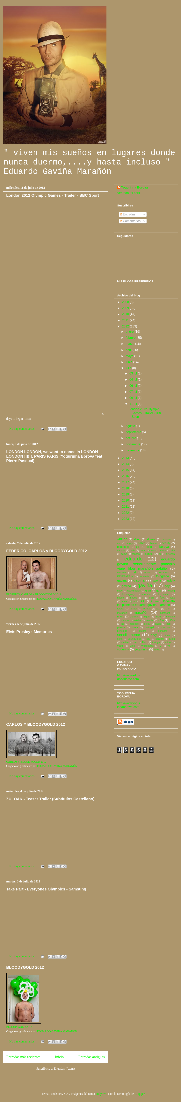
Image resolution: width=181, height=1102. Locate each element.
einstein (121, 572)
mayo (130, 356)
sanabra (162, 630)
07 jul (133, 391)
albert (137, 539)
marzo (130, 343)
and (119, 543)
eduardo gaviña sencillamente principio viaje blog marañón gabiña (146, 564)
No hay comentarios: (22, 428)
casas (152, 550)
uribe (167, 642)
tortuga (156, 642)
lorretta (147, 608)
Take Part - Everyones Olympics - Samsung (46, 889)
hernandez (164, 594)
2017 (126, 482)
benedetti (123, 546)
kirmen (155, 601)
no (122, 623)
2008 (126, 302)
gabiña (139, 580)
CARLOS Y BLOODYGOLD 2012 (35, 724)
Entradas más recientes (23, 1057)
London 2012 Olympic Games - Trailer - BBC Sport (52, 195)
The (144, 642)
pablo (158, 623)
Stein (172, 638)
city (173, 550)
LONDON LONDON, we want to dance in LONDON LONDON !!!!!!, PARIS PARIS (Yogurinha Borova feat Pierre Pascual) (54, 456)
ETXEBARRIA (125, 576)
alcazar (151, 539)
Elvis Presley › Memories (29, 632)
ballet (141, 543)
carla (132, 550)
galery (171, 580)
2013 (126, 458)
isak (172, 597)
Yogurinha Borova (134, 187)
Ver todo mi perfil (129, 193)
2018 (126, 488)
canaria (121, 550)
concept (136, 553)
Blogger (139, 1093)
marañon (122, 612)
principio (165, 627)
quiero (142, 630)
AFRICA (122, 539)
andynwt (101, 1093)
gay (167, 586)
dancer (149, 553)
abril (129, 350)
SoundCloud (134, 638)
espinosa (164, 572)
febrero (131, 337)
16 (53, 227)
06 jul (133, 385)
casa (142, 550)
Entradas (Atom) (64, 1068)
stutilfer (125, 642)
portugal (149, 627)
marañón (141, 612)
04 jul (133, 379)
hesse (120, 597)
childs (163, 550)
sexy (154, 635)
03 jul (133, 373)
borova (164, 546)
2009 (126, 308)
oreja (146, 623)
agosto (131, 426)
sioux (167, 635)
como (124, 553)
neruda (149, 620)
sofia (119, 638)
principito (122, 630)
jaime (124, 601)
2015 (126, 470)
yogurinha (141, 649)
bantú (153, 543)
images (133, 597)
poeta (135, 627)
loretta (120, 608)
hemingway (128, 594)
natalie (137, 620)
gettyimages (134, 590)
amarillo (166, 539)
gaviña (144, 585)
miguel (146, 616)
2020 (126, 500)
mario (120, 616)
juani (134, 601)
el (135, 572)
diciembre (133, 450)
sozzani (160, 638)
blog (149, 546)
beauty (166, 543)
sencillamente (128, 635)
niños (172, 620)
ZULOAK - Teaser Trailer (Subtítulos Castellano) (50, 799)
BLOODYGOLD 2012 (25, 967)
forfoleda (144, 576)
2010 (126, 314)
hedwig (171, 590)
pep (168, 623)
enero (130, 331)
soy (148, 638)
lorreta (133, 608)
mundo (125, 620)
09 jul (133, 397)
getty (120, 590)
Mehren (133, 616)
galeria (156, 580)
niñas (161, 620)
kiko (143, 601)
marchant (165, 612)
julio (129, 368)
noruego (134, 623)
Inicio (59, 1057)
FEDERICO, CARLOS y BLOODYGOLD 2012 (46, 551)
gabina (122, 580)
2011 (126, 320)
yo (168, 645)
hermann (146, 594)
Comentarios (130, 221)
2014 (126, 464)
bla (138, 546)
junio (129, 362)
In (143, 597)
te (135, 642)
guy (158, 590)
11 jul (133, 404)
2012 (126, 326)
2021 (126, 506)
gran (148, 590)
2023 (126, 518)
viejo (132, 645)
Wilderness (147, 645)
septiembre (134, 432)
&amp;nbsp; (53, 281)
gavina (126, 586)
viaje (120, 645)
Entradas (127, 214)
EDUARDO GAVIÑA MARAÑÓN (57, 598)
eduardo (133, 558)
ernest (147, 572)
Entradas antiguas (91, 1057)
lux (158, 608)
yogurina (123, 649)
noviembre (133, 444)
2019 (126, 494)
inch (151, 597)
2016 (126, 476)
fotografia (162, 576)
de (160, 553)
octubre (131, 438)
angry (130, 543)
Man (167, 608)
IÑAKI (162, 597)
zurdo (157, 649)
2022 (126, 512)
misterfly (170, 616)
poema (121, 627)
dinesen (170, 553)
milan (158, 616)
